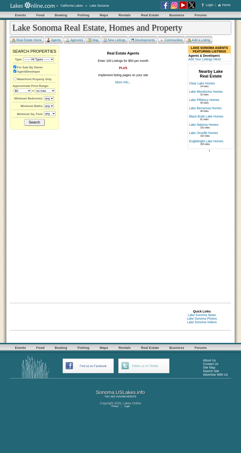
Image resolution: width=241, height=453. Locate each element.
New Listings (115, 40)
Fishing (83, 15)
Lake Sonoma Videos (202, 322)
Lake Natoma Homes (204, 124)
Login (208, 5)
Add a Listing (199, 40)
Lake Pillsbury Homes (204, 100)
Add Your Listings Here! (204, 59)
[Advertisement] (209, 223)
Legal (127, 406)
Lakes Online (132, 403)
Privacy (115, 406)
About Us (209, 360)
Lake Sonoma (99, 5)
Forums (200, 15)
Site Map (209, 367)
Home (224, 5)
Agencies (74, 40)
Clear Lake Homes (202, 83)
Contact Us (210, 364)
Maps (104, 15)
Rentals (124, 15)
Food (40, 15)
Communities (171, 40)
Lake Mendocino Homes (206, 91)
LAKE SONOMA (118, 396)
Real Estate (150, 15)
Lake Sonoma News (202, 315)
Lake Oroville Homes (203, 133)
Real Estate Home (27, 40)
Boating (61, 15)
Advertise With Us (215, 374)
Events (20, 15)
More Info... (123, 82)
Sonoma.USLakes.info (120, 392)
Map (93, 40)
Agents (54, 40)
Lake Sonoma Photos (202, 318)
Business (176, 15)
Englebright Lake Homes (206, 141)
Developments (143, 40)
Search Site (211, 371)
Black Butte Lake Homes (206, 116)
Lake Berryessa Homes (205, 108)
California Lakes (72, 5)
